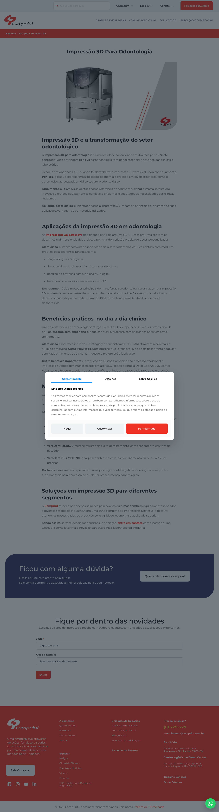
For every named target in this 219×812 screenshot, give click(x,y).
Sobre (148, 378)
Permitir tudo (147, 428)
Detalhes (110, 378)
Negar (67, 428)
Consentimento (72, 378)
